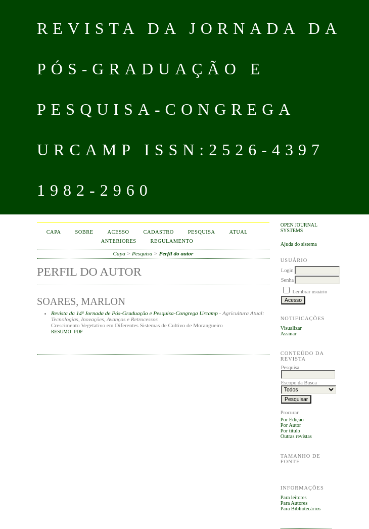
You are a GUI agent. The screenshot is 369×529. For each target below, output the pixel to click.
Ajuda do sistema (299, 244)
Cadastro (159, 232)
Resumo (61, 331)
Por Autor (291, 425)
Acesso (118, 232)
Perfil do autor (176, 253)
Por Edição (292, 419)
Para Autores (294, 503)
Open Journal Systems (299, 227)
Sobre (84, 232)
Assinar (289, 333)
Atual (238, 232)
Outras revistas (296, 436)
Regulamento (172, 241)
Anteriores (118, 241)
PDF (78, 331)
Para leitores (294, 497)
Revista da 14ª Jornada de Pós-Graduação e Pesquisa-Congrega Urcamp (134, 313)
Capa (54, 232)
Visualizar (291, 328)
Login (287, 270)
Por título (290, 430)
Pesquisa (201, 232)
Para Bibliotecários (300, 508)
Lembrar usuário (309, 291)
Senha (287, 280)
